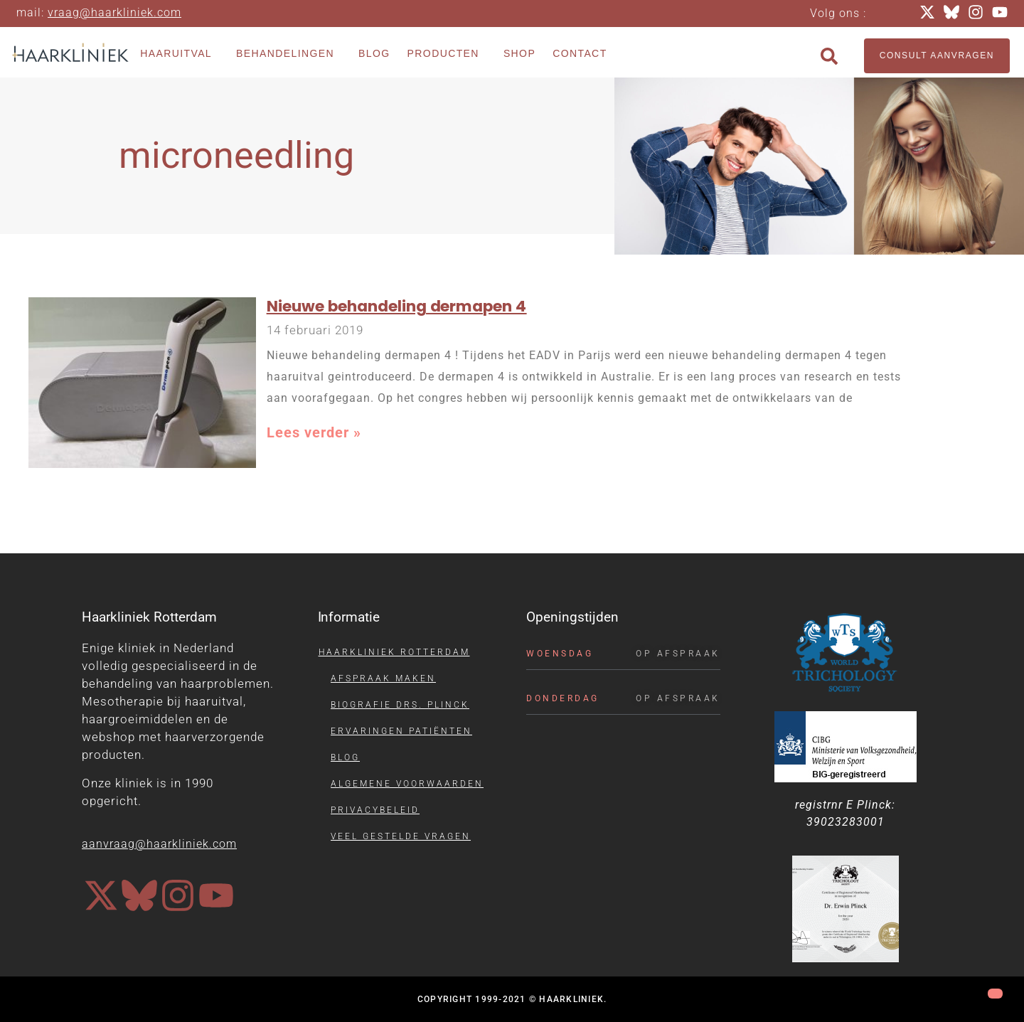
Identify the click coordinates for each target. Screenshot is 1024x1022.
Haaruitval (179, 54)
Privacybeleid (375, 810)
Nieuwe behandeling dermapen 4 (397, 306)
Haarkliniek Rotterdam (394, 652)
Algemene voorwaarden (407, 784)
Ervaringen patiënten (401, 731)
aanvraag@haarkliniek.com (159, 844)
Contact (580, 53)
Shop (519, 53)
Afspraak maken (383, 678)
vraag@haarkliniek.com (114, 12)
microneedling (236, 155)
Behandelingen (288, 54)
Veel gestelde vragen (401, 836)
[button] (829, 56)
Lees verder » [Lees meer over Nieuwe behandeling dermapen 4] (314, 432)
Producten (446, 54)
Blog (374, 53)
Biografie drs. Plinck (400, 705)
